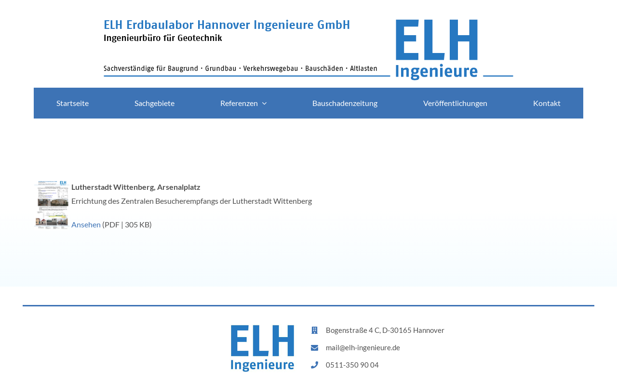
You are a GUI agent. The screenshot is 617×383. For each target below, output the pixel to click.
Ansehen (86, 224)
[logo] (308, 22)
